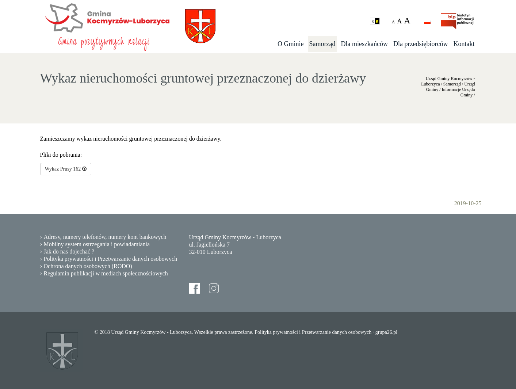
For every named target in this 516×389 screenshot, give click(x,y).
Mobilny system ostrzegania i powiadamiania (97, 244)
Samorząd (322, 43)
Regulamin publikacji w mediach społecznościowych (106, 273)
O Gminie (291, 43)
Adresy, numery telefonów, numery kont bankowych (105, 237)
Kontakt (464, 43)
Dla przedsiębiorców (420, 43)
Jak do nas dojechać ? (69, 251)
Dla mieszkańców (364, 43)
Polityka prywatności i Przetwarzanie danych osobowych (110, 259)
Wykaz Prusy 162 (66, 169)
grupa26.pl (386, 332)
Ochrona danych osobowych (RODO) (88, 266)
